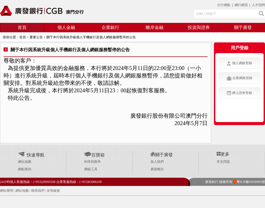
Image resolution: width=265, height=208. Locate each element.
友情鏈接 (53, 191)
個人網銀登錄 (239, 63)
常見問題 (223, 162)
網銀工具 (90, 169)
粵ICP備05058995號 (248, 182)
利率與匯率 (92, 162)
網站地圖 (24, 162)
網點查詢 (24, 169)
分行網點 (223, 5)
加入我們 (157, 162)
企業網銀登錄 (239, 78)
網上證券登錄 (239, 93)
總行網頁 (242, 5)
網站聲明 (6, 191)
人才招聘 (258, 5)
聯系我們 (37, 191)
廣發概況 (157, 169)
